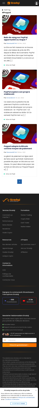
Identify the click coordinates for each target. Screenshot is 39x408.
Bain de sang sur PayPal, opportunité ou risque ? (16, 38)
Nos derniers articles (9, 244)
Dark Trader (25, 223)
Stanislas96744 (11, 43)
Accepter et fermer (18, 403)
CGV (4, 270)
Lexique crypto (7, 256)
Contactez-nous (8, 280)
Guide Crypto (7, 233)
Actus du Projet (10, 65)
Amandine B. (10, 98)
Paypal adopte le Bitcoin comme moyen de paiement (18, 147)
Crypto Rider (25, 219)
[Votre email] (22, 340)
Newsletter (6, 229)
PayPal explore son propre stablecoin (17, 93)
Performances (7, 221)
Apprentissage (7, 248)
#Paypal (6, 11)
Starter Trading (26, 215)
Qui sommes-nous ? (28, 244)
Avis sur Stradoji (26, 248)
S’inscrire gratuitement (19, 345)
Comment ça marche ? (7, 216)
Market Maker (26, 227)
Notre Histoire (7, 225)
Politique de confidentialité (26, 397)
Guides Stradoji (7, 252)
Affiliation (24, 252)
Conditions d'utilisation (12, 399)
